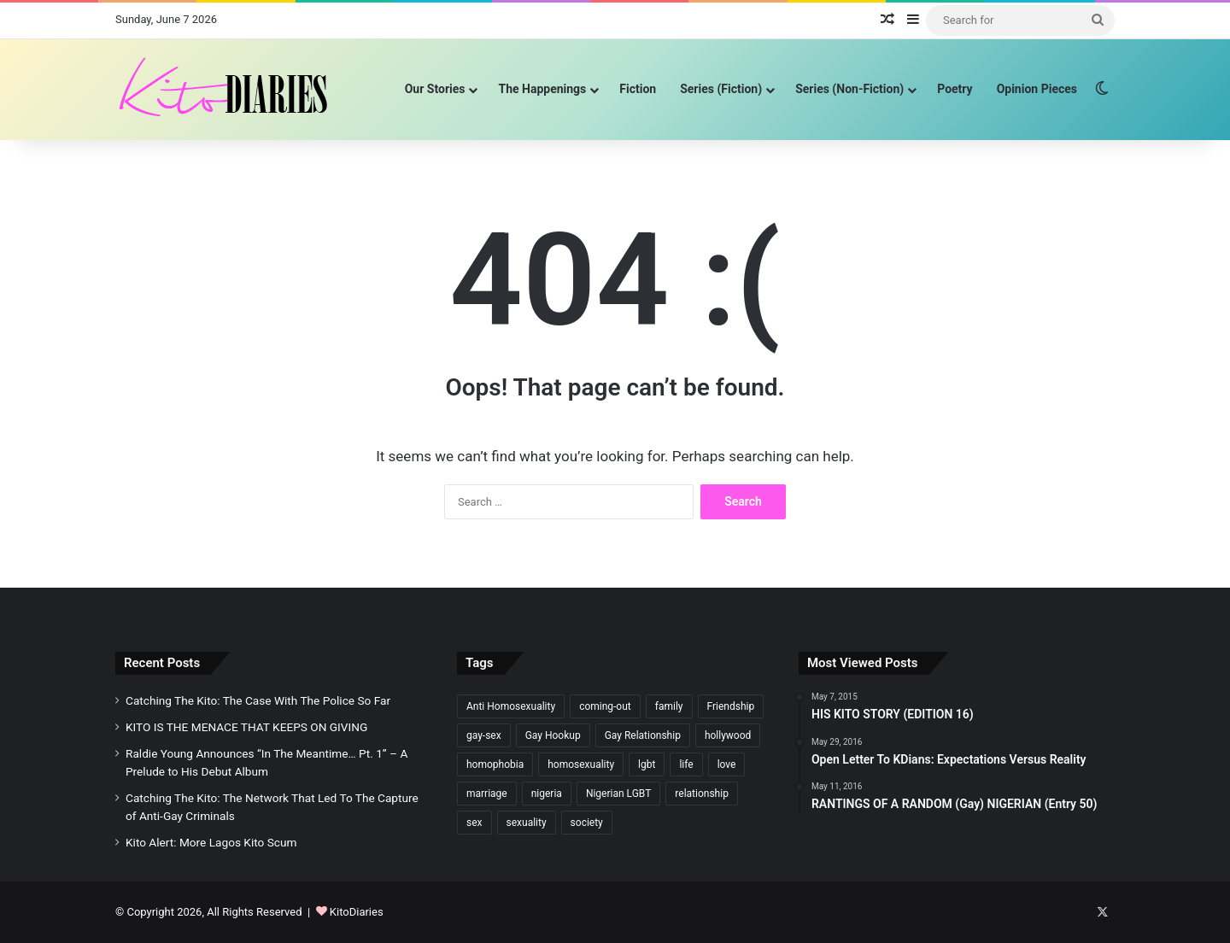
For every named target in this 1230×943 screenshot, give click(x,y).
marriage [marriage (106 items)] (486, 794)
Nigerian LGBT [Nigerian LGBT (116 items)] (618, 794)
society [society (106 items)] (587, 823)
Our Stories (435, 89)
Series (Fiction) (721, 89)
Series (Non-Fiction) (849, 89)
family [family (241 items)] (669, 706)
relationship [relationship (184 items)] (702, 794)
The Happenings (542, 89)
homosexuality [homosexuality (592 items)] (581, 764)
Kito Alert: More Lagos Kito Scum (211, 842)
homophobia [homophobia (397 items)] (495, 764)
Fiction (637, 89)
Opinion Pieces (1037, 89)
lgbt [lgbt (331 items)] (646, 764)
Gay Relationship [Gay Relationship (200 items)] (643, 735)
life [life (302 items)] (686, 764)
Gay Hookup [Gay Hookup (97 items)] (553, 735)
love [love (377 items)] (727, 764)
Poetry (954, 89)
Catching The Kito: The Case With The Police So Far (258, 700)
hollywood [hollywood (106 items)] (728, 735)
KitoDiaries (357, 911)
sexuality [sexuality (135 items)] (527, 823)
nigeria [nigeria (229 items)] (546, 794)
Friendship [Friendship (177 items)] (731, 706)
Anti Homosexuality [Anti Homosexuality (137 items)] (510, 706)
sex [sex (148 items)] (474, 823)
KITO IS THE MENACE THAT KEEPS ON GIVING (246, 727)
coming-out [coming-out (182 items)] (605, 706)
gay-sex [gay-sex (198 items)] (483, 735)
